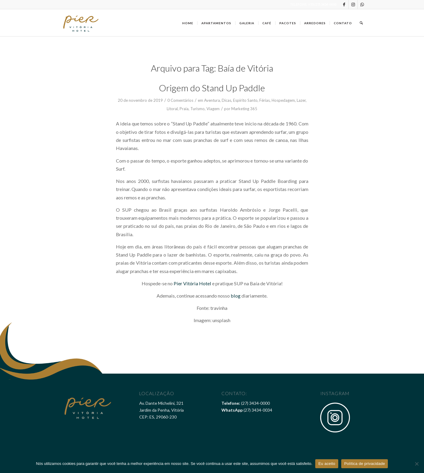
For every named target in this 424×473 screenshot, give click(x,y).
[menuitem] (187, 22)
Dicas (226, 100)
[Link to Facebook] (344, 4)
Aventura (212, 100)
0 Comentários (180, 100)
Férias (264, 100)
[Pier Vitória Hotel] (81, 22)
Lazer (301, 100)
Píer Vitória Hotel (192, 283)
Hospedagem (283, 100)
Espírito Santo (245, 100)
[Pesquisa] (361, 22)
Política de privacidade (364, 463)
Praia (184, 108)
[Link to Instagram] (353, 4)
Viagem (213, 108)
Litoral (172, 108)
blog (236, 295)
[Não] (417, 464)
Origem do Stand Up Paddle (212, 87)
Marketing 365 (244, 108)
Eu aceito (326, 463)
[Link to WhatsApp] (362, 4)
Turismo (197, 108)
